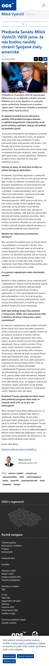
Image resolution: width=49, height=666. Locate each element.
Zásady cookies (9, 622)
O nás (4, 594)
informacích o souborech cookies (29, 643)
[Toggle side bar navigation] (24, 24)
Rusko (42, 481)
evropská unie (31, 473)
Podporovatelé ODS (11, 577)
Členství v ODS (9, 570)
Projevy (5, 548)
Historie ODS (8, 607)
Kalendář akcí (8, 558)
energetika (7, 484)
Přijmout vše (9, 661)
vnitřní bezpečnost (34, 477)
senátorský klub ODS (29, 481)
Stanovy (5, 604)
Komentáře (7, 552)
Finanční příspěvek (11, 580)
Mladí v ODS (7, 573)
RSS (3, 589)
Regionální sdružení (11, 600)
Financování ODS (10, 610)
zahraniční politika (10, 477)
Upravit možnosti (25, 656)
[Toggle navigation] (43, 5)
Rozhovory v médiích (12, 545)
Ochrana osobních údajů (14, 619)
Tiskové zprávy (9, 542)
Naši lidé (6, 597)
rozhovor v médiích (15, 473)
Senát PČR (15, 481)
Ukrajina (17, 484)
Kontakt (5, 564)
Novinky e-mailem (10, 586)
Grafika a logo (8, 613)
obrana (5, 481)
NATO (22, 477)
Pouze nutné (9, 656)
